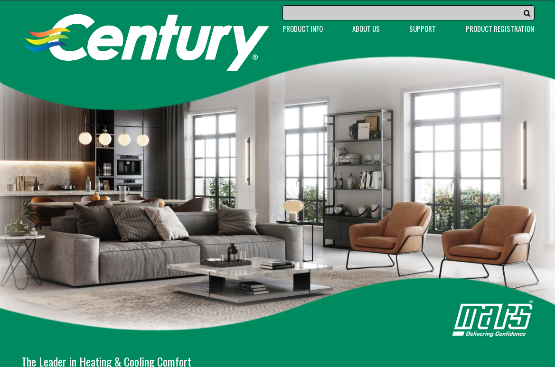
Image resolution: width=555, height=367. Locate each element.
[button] (527, 13)
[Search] (408, 13)
